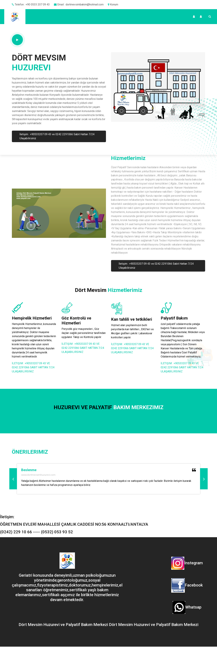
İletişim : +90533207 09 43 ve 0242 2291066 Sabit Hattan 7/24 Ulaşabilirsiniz (56, 136)
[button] (13, 478)
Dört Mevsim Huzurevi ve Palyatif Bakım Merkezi (64, 624)
